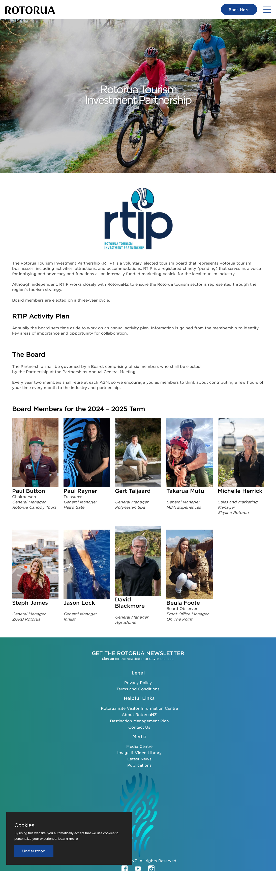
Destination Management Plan (139, 720)
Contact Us (139, 727)
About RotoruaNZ (139, 714)
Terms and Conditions (138, 688)
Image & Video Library (139, 752)
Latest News (139, 758)
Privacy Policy (138, 682)
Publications (139, 765)
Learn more (68, 838)
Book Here (238, 9)
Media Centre (139, 746)
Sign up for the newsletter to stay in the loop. (138, 659)
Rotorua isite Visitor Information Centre (139, 708)
